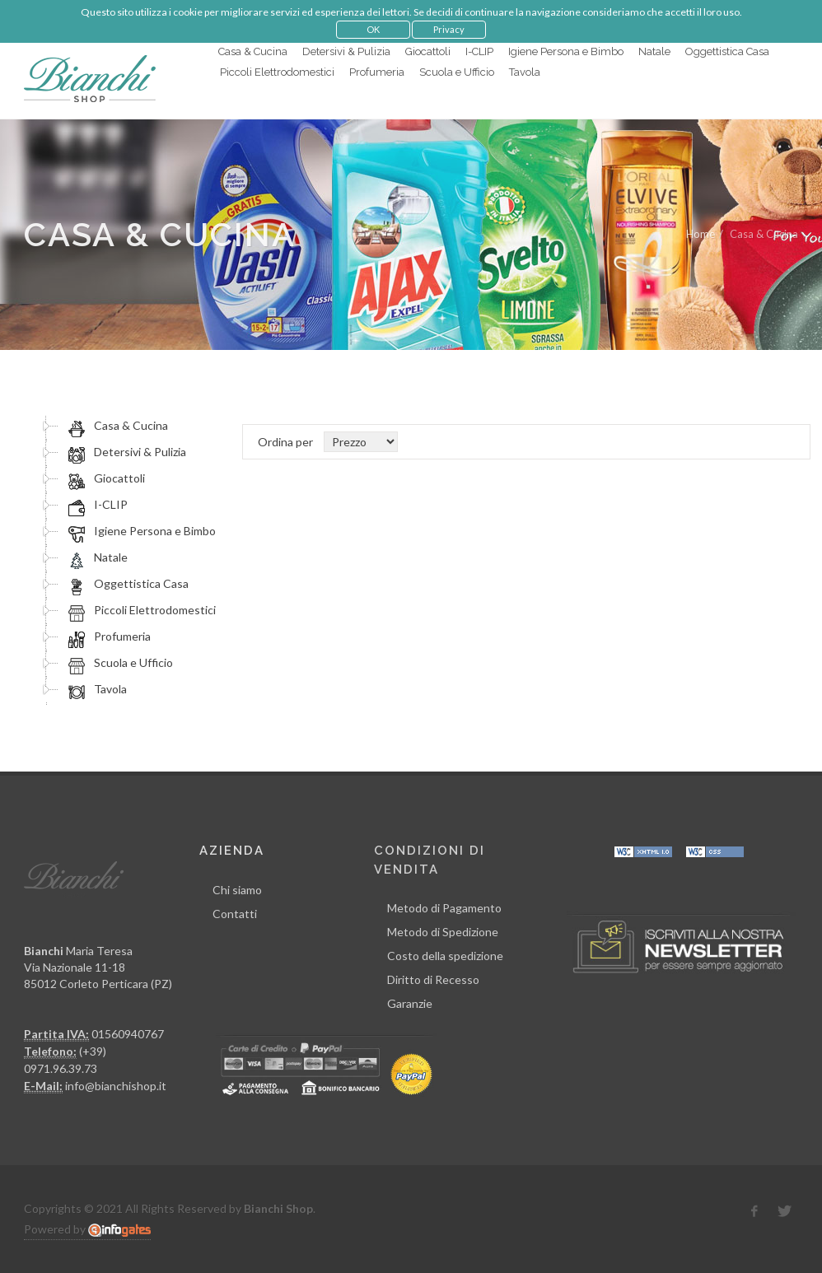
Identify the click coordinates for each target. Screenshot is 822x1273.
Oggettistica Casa (126, 584)
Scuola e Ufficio (118, 663)
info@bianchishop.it (115, 1086)
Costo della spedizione (445, 956)
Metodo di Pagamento (444, 908)
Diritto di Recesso (433, 979)
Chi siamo (237, 890)
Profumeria (107, 636)
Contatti (235, 914)
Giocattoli (104, 478)
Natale (95, 557)
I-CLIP (95, 505)
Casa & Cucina (115, 426)
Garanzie (409, 1003)
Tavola (95, 689)
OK (373, 29)
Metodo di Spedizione (442, 932)
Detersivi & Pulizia (124, 452)
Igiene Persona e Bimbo (139, 531)
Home (700, 233)
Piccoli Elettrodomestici (139, 610)
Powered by (87, 1229)
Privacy (449, 29)
